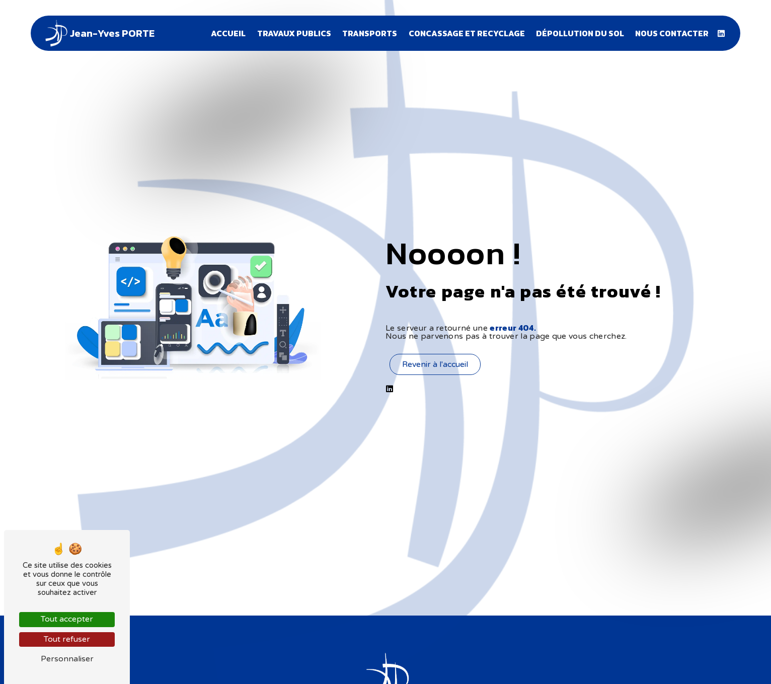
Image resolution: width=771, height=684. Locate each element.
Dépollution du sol (580, 33)
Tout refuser (67, 639)
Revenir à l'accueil (435, 364)
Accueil (228, 33)
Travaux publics (294, 33)
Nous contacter (672, 33)
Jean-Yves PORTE (99, 33)
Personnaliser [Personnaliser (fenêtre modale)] (67, 659)
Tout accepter (67, 619)
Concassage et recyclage (467, 33)
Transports (369, 33)
